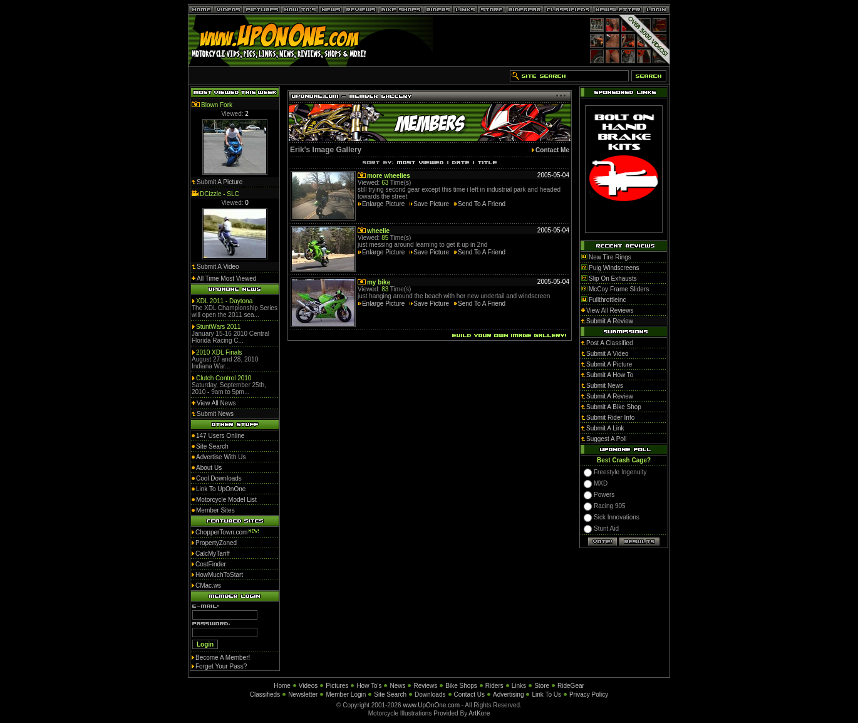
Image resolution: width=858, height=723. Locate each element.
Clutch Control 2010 (223, 378)
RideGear (570, 685)
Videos (308, 685)
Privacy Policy (588, 694)
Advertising (508, 694)
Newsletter (303, 694)
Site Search (390, 694)
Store (541, 685)
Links (519, 685)
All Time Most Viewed (226, 278)
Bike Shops (461, 685)
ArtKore (479, 713)
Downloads (430, 694)
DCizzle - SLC (219, 193)
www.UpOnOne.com (431, 705)
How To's (368, 685)
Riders (494, 685)
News (397, 685)
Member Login (346, 694)
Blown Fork (216, 104)
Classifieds (265, 694)
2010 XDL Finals (219, 352)
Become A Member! (222, 657)
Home (282, 685)
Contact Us (469, 694)
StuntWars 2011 (218, 326)
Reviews (425, 685)
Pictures (337, 685)
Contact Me (552, 150)
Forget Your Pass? (221, 666)
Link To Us (546, 694)
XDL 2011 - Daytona (224, 301)
